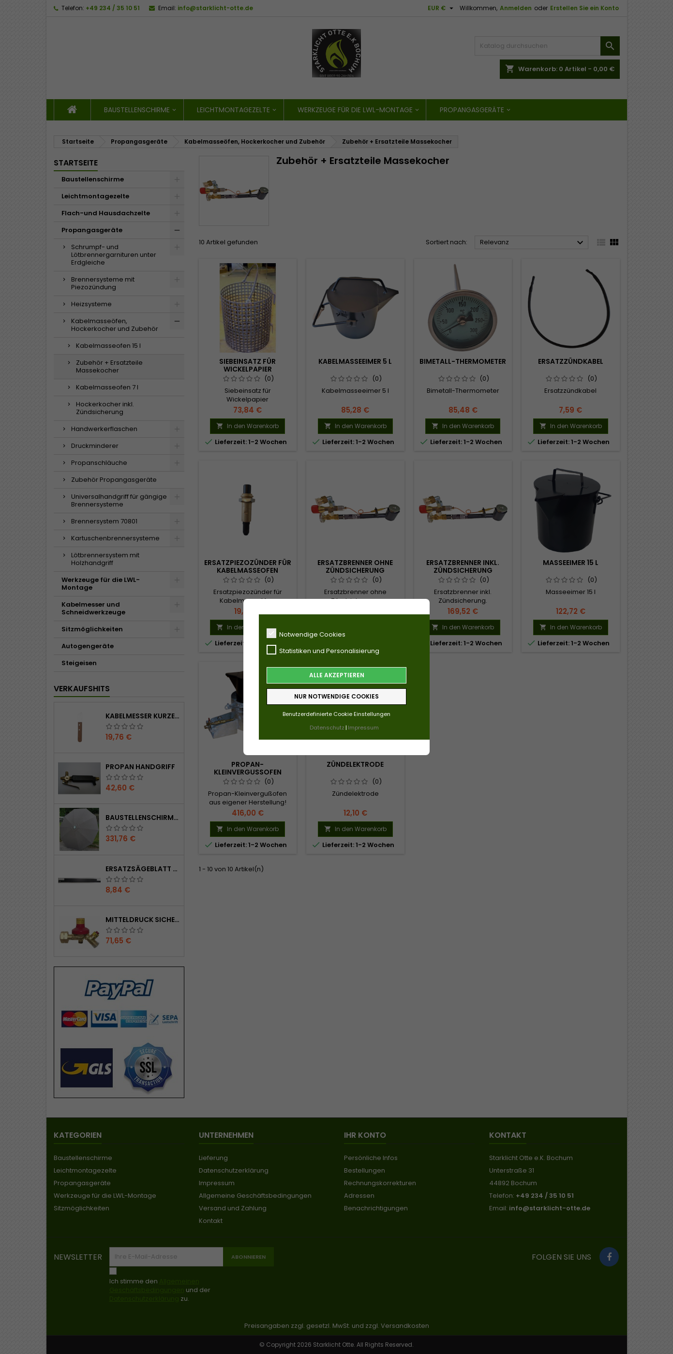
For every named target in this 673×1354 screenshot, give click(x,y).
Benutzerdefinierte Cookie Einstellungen (336, 714)
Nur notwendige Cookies (336, 696)
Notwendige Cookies (306, 633)
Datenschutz (327, 727)
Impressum (363, 727)
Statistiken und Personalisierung (323, 650)
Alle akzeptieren (336, 675)
